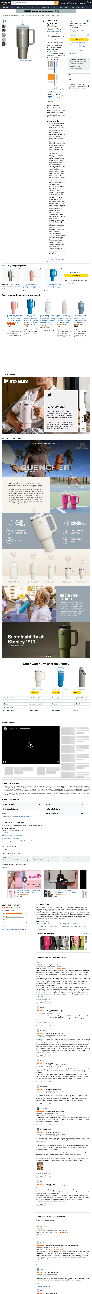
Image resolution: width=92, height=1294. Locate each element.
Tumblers (58, 15)
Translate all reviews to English (46, 1220)
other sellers (50, 55)
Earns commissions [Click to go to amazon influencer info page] (25, 728)
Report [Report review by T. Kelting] (38, 1262)
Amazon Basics (20, 7)
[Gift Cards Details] (57, 7)
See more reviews (41, 1210)
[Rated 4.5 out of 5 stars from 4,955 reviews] (65, 894)
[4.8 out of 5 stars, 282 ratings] (78, 324)
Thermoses (36, 15)
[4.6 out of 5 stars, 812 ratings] (61, 324)
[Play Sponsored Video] (24, 880)
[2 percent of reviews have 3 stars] (14, 920)
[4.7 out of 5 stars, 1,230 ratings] (45, 326)
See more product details (56, 256)
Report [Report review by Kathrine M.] (50, 1081)
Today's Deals (45, 7)
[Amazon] (5, 2)
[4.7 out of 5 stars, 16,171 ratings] (29, 324)
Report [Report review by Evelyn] (50, 1025)
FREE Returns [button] (52, 51)
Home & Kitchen (6, 15)
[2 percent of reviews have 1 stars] (14, 926)
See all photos (85, 933)
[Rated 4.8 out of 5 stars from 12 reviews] (29, 894)
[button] (2, 7)
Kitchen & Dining (15, 15)
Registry (84, 7)
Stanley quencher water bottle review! (19, 730)
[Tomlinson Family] (13, 728)
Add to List (72, 75)
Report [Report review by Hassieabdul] (38, 1238)
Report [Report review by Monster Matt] (50, 1103)
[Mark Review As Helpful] (41, 1002)
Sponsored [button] (5, 867)
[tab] (42, 620)
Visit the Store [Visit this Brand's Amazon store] (86, 431)
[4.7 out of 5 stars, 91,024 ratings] (12, 322)
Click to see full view (26, 60)
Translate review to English (44, 1265)
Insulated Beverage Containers (47, 15)
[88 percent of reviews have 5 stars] (14, 913)
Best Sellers (30, 7)
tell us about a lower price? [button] (22, 816)
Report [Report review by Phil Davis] (50, 1055)
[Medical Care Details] (14, 7)
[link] (32, 275)
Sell (61, 7)
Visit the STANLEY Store (54, 31)
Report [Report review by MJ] (50, 1204)
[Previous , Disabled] (50, 88)
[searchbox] (35, 3)
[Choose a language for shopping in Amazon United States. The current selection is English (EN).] (62, 3)
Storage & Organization (26, 15)
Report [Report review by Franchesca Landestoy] (50, 1176)
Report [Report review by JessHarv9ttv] (50, 1124)
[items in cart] (89, 2)
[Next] (62, 88)
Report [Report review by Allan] (38, 1283)
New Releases (76, 7)
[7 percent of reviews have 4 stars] (14, 917)
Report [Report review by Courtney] (50, 1002)
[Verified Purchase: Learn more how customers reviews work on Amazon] (61, 968)
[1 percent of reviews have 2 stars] (14, 923)
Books (38, 7)
